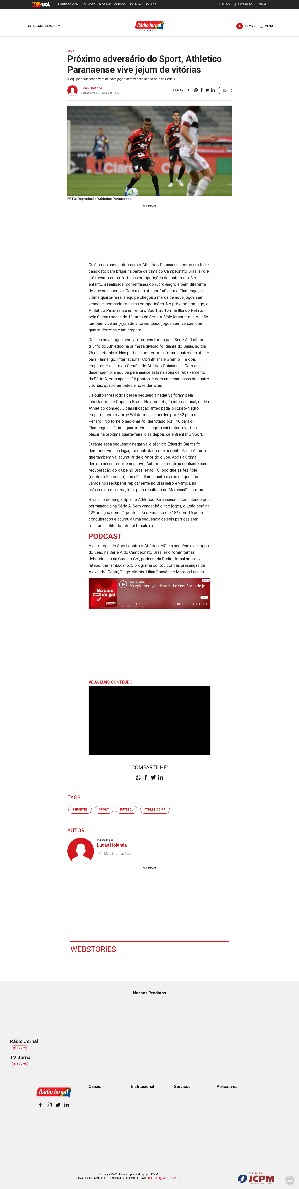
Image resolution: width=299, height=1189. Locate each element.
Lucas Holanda (91, 88)
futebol (126, 809)
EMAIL (261, 4)
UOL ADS (150, 4)
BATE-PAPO (243, 4)
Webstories (93, 949)
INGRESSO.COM (68, 4)
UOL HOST (88, 4)
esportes (80, 809)
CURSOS (120, 4)
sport (104, 809)
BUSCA (224, 4)
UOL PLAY (135, 4)
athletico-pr (155, 809)
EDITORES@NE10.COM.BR (163, 1178)
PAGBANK (104, 4)
